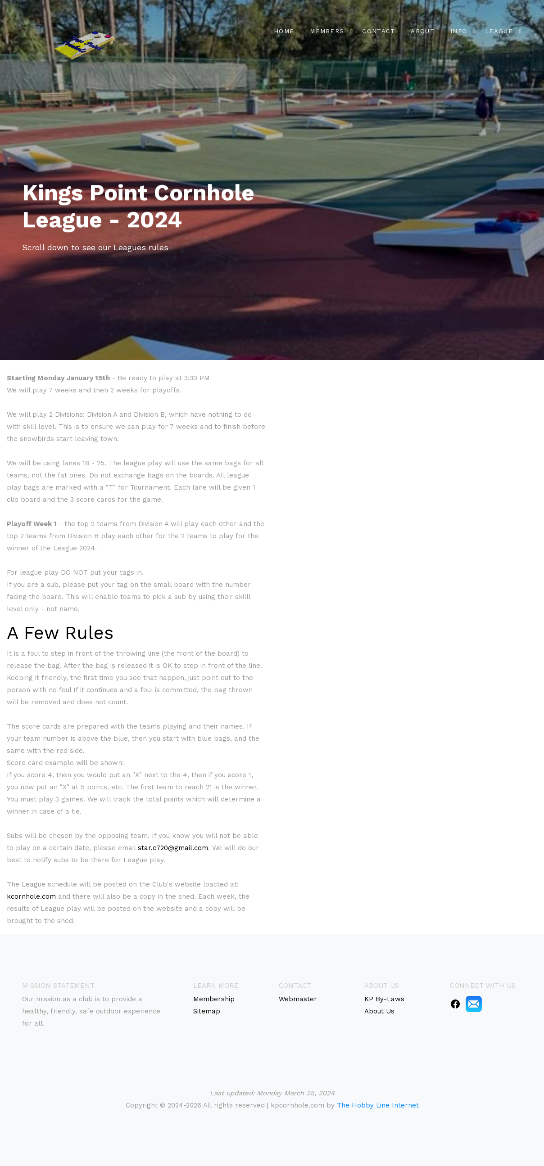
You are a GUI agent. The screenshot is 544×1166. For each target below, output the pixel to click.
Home (284, 30)
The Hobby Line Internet (378, 1105)
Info (458, 30)
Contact (378, 30)
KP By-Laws (384, 999)
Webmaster (298, 999)
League (499, 30)
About (423, 30)
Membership (214, 999)
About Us (379, 1011)
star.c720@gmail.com (173, 848)
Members (327, 30)
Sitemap (206, 1011)
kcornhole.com (31, 896)
